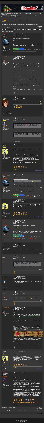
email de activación (4, 14)
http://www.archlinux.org (16, 141)
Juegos (29, 13)
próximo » (40, 26)
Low (4, 96)
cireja (4, 33)
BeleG (4, 144)
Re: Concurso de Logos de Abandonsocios (20, 34)
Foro (26, 13)
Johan (4, 117)
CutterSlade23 (6, 56)
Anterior (5, 27)
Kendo (4, 372)
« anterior (37, 26)
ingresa (13, 13)
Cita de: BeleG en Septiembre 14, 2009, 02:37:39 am (21, 179)
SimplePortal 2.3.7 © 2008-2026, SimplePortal (22, 420)
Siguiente (10, 27)
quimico (5, 255)
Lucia (4, 243)
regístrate (16, 13)
